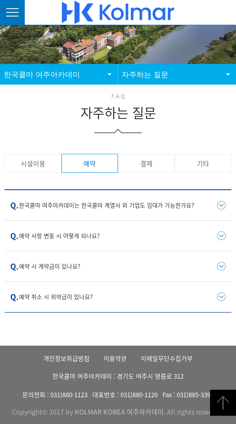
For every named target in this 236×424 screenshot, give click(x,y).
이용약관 (115, 358)
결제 (146, 163)
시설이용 (33, 163)
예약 (89, 163)
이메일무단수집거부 (167, 358)
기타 (203, 163)
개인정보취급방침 (66, 358)
